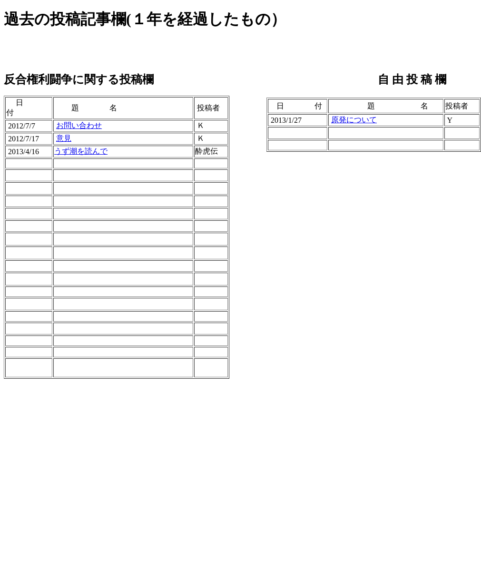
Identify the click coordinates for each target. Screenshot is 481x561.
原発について (354, 120)
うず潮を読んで (81, 151)
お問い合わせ (79, 125)
